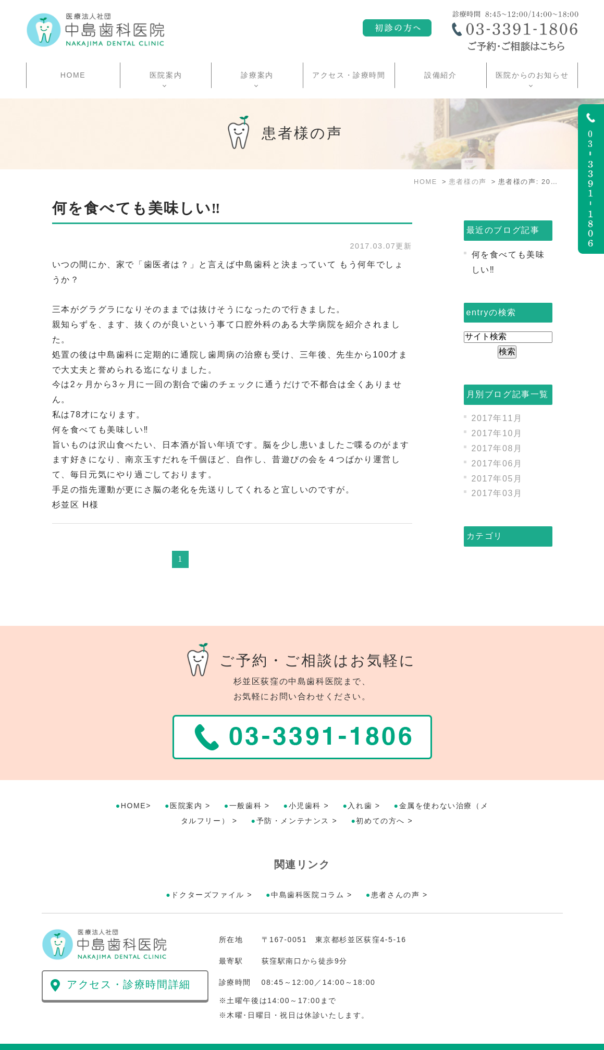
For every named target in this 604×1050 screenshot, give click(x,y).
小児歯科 (305, 780)
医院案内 (186, 780)
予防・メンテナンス (292, 796)
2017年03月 (497, 493)
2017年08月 (497, 448)
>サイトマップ (65, 1034)
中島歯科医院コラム (307, 870)
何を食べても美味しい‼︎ (136, 208)
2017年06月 (497, 463)
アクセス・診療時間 (348, 75)
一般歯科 (245, 780)
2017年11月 (497, 418)
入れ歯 (360, 780)
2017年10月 (497, 433)
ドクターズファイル (207, 870)
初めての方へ (380, 796)
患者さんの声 (395, 870)
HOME (72, 75)
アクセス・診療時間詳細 (129, 959)
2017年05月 (497, 478)
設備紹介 (440, 75)
